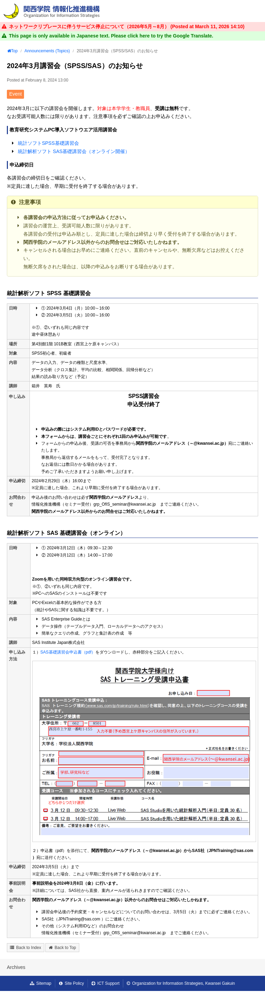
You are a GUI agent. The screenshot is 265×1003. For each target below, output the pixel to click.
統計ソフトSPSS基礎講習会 (48, 155)
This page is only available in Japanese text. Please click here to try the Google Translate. (111, 36)
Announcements (183, 5)
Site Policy (74, 995)
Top (14, 63)
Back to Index (28, 959)
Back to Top (65, 959)
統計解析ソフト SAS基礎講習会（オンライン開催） (74, 163)
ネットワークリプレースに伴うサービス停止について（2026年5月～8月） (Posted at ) (126, 26)
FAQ (99, 46)
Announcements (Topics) (47, 63)
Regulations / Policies (239, 5)
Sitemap (43, 995)
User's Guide (66, 46)
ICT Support (108, 995)
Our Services (24, 46)
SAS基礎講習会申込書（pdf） (68, 664)
